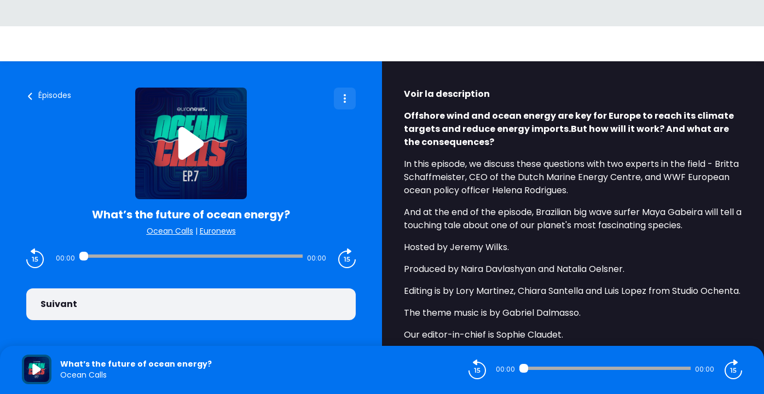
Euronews (218, 230)
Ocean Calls (170, 230)
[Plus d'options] (345, 98)
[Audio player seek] (191, 256)
